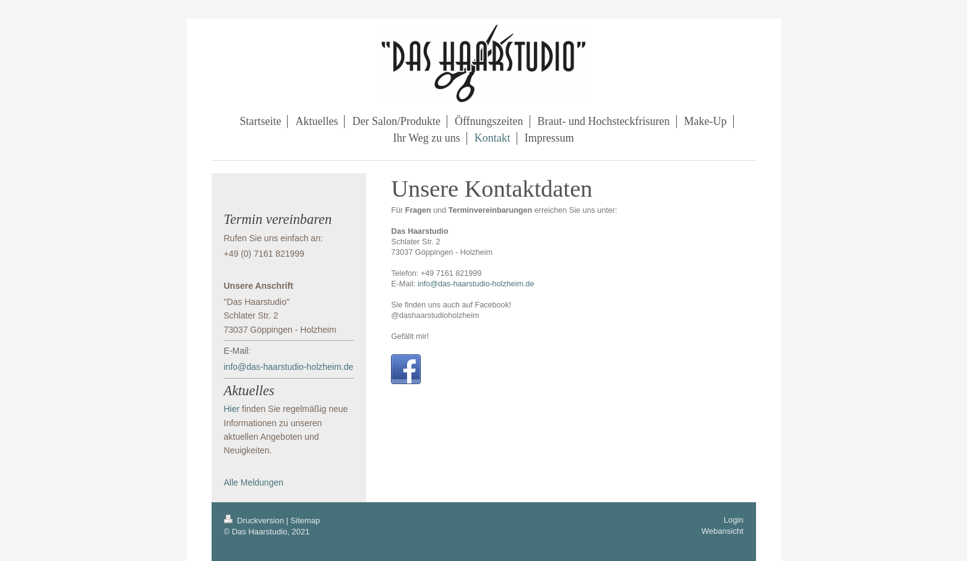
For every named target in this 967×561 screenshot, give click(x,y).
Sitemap (305, 520)
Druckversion (255, 520)
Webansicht (723, 531)
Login (734, 520)
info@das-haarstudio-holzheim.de (476, 284)
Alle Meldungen (254, 482)
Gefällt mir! (410, 336)
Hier (232, 409)
